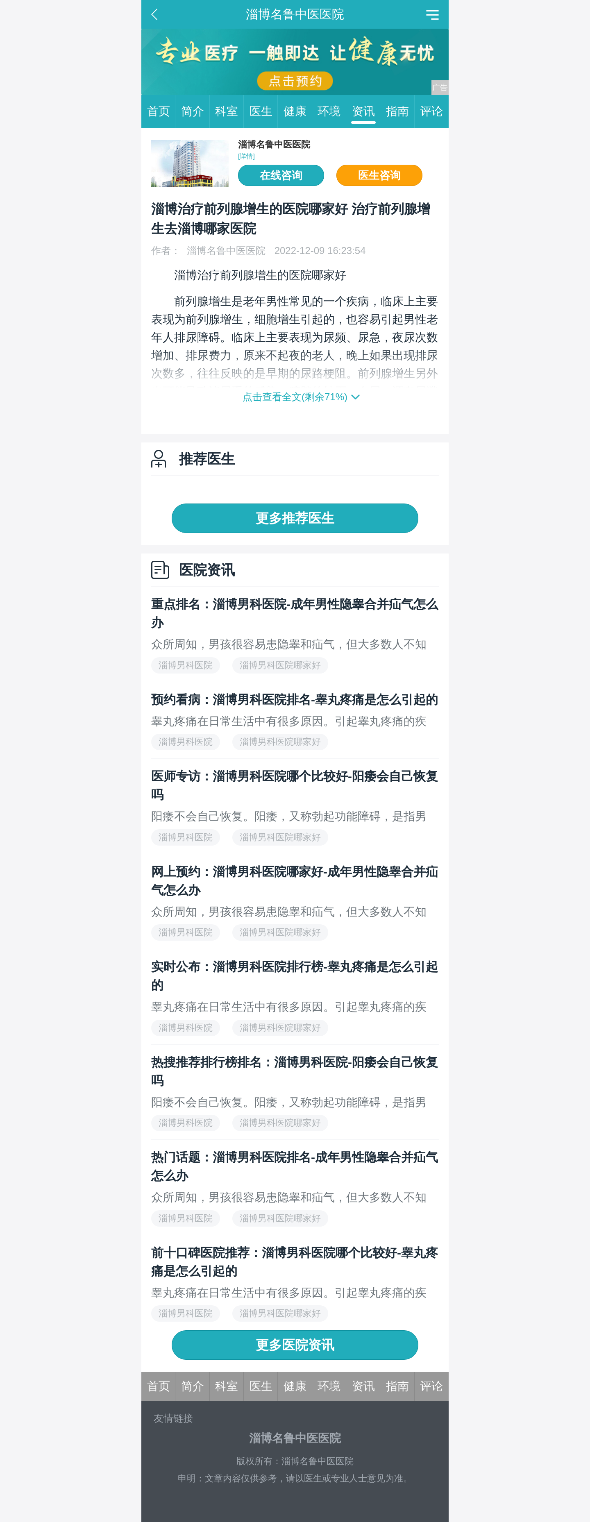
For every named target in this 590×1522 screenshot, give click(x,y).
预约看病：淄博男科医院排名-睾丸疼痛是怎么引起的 (294, 699)
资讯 (366, 111)
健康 (298, 111)
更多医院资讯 (295, 1345)
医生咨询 (379, 175)
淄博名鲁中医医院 (274, 144)
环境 (332, 111)
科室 (229, 111)
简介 (195, 111)
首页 (161, 111)
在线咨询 (281, 175)
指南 (400, 111)
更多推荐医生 (295, 518)
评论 (431, 111)
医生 (264, 111)
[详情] (246, 156)
